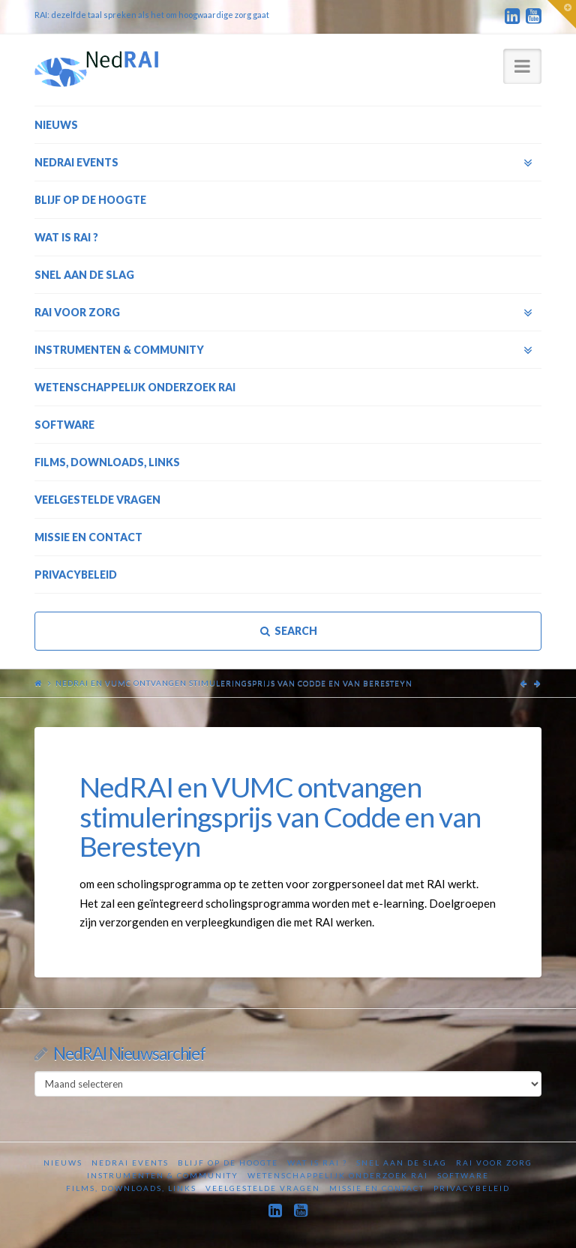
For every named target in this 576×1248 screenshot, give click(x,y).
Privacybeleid (472, 1188)
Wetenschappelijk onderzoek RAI (338, 1175)
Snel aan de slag (401, 1162)
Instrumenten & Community (162, 1175)
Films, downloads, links (131, 1188)
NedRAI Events (130, 1162)
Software (463, 1175)
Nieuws (63, 1162)
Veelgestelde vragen (263, 1188)
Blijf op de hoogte (228, 1162)
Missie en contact (376, 1188)
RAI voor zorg (494, 1162)
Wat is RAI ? (317, 1162)
